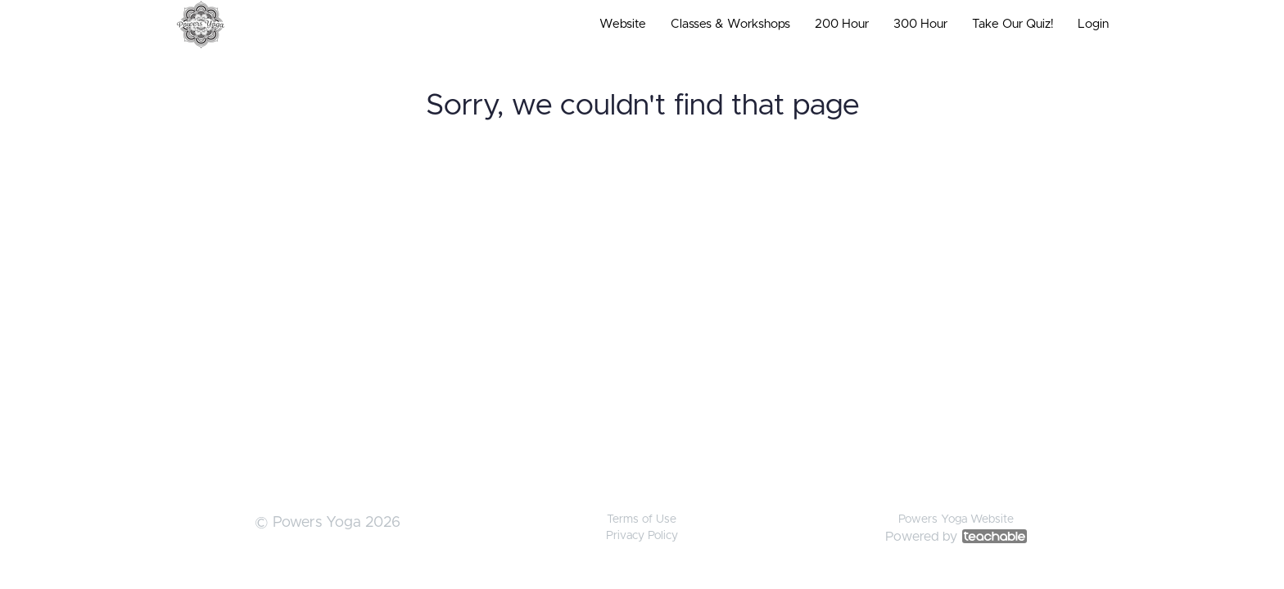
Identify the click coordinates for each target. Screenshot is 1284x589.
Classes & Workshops (730, 24)
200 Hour (842, 24)
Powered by (956, 536)
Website (622, 24)
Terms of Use (641, 519)
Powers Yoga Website (956, 519)
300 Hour (920, 24)
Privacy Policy (642, 536)
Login (1093, 24)
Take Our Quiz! (1012, 24)
